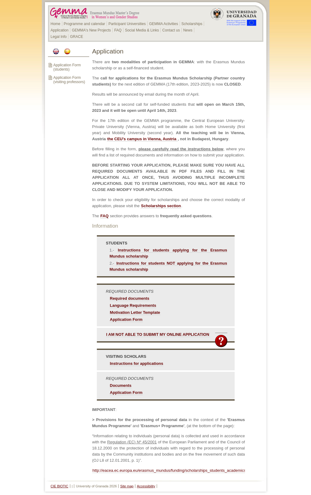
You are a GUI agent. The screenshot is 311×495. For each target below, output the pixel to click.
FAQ (118, 30)
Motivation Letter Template (135, 312)
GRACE (76, 37)
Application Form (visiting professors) (69, 79)
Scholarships (192, 24)
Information (105, 226)
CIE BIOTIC (59, 486)
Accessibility (146, 486)
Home (55, 24)
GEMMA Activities (163, 24)
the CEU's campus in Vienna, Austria (142, 139)
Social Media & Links (142, 30)
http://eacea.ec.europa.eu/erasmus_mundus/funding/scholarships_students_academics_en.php (176, 470)
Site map (127, 486)
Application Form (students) (67, 67)
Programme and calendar (84, 24)
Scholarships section (161, 206)
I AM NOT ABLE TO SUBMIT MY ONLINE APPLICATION (157, 334)
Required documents (129, 298)
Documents (121, 385)
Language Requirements (133, 305)
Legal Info (59, 37)
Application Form (126, 319)
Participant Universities (127, 24)
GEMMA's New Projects (91, 30)
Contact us (171, 30)
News (187, 30)
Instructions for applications (136, 363)
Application (60, 30)
